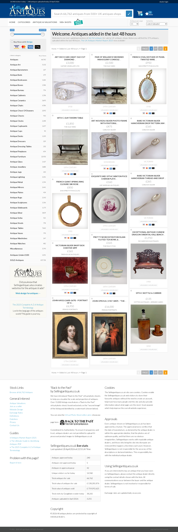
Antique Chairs (16, 105)
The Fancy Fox (109, 246)
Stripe (29, 42)
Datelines (14, 419)
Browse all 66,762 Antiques (21, 392)
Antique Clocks (17, 121)
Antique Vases (16, 233)
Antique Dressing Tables (21, 146)
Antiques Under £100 (19, 255)
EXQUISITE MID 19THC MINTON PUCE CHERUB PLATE (109, 177)
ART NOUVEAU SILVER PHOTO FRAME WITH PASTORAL (109, 122)
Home (12, 22)
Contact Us (14, 425)
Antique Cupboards (18, 126)
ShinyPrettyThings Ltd (149, 66)
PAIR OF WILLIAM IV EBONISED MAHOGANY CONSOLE (109, 58)
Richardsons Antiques (148, 241)
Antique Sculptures (18, 202)
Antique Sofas (16, 218)
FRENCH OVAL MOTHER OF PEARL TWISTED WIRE (148, 58)
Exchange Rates (16, 412)
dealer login (164, 2)
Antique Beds (16, 75)
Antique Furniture (18, 156)
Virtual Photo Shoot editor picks (78, 415)
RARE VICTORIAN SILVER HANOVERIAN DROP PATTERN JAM (148, 122)
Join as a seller (16, 406)
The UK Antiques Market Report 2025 (97, 40)
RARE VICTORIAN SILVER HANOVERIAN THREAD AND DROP (148, 177)
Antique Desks (16, 136)
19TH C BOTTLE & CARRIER (148, 293)
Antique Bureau (17, 90)
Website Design (16, 409)
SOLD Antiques (17, 260)
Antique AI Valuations (45, 22)
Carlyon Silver (109, 130)
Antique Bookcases (18, 80)
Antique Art (15, 64)
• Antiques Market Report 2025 (23, 437)
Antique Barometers (19, 70)
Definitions (14, 416)
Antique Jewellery (18, 167)
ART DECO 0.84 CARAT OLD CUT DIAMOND (70, 58)
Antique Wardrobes (18, 238)
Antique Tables (16, 228)
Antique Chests (17, 116)
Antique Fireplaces (18, 151)
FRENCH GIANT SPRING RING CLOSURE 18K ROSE (70, 182)
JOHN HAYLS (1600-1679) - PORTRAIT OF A (70, 301)
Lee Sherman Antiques (109, 185)
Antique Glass (16, 161)
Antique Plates (16, 192)
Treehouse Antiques (70, 254)
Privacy (13, 422)
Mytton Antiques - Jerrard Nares (148, 302)
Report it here (15, 462)
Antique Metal (16, 182)
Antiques (14, 59)
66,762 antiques (96, 38)
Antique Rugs (16, 197)
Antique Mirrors (17, 187)
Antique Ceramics (18, 100)
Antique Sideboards (18, 207)
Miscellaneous (16, 248)
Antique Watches (17, 243)
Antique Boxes (16, 85)
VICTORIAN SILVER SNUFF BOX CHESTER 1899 (70, 246)
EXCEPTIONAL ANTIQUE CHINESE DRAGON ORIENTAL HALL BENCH (148, 233)
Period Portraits (70, 309)
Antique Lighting (17, 177)
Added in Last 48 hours (69, 48)
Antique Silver (16, 213)
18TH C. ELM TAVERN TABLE (70, 118)
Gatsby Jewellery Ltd (70, 66)
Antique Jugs (16, 172)
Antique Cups (16, 131)
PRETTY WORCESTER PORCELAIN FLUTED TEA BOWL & (109, 238)
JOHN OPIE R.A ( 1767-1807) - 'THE (109, 301)
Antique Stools (16, 223)
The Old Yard (109, 66)
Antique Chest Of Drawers (22, 110)
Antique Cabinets (18, 95)
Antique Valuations (18, 403)
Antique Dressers (18, 141)
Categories (24, 22)
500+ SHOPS (65, 22)
